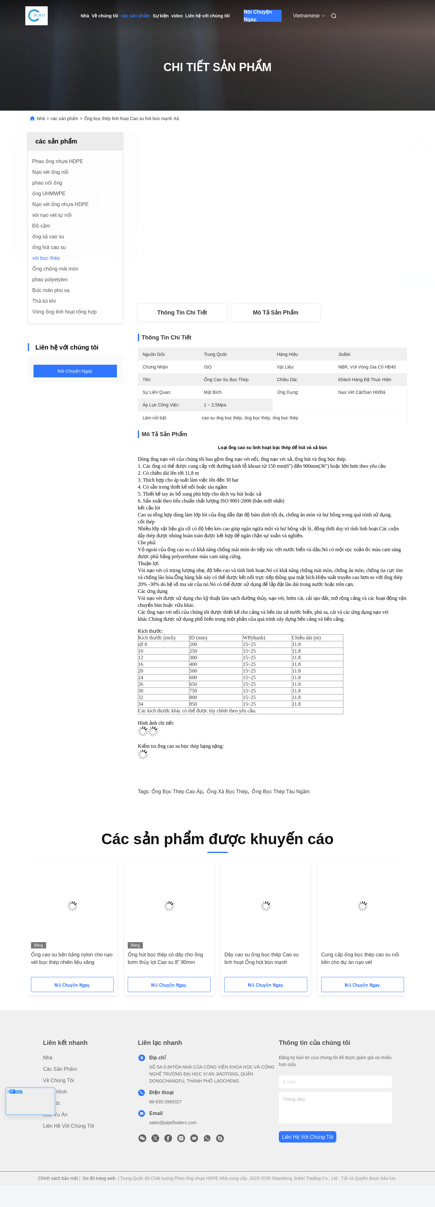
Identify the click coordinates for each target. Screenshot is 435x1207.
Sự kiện (160, 15)
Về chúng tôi (105, 15)
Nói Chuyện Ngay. (258, 16)
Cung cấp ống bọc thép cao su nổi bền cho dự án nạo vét (360, 958)
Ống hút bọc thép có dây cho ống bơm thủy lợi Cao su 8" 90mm (165, 958)
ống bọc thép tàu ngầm (281, 791)
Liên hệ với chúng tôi (207, 15)
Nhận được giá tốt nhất (310, 283)
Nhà (85, 15)
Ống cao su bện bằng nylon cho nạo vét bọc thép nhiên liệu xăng (72, 958)
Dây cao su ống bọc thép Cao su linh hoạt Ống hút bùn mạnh (261, 958)
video (177, 15)
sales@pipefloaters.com (173, 1122)
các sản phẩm (135, 15)
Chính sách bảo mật (58, 1178)
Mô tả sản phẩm (275, 312)
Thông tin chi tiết (182, 312)
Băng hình (55, 1091)
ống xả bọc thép (227, 791)
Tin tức (51, 1103)
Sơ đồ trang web (99, 1178)
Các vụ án (55, 1114)
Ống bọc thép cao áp (177, 791)
